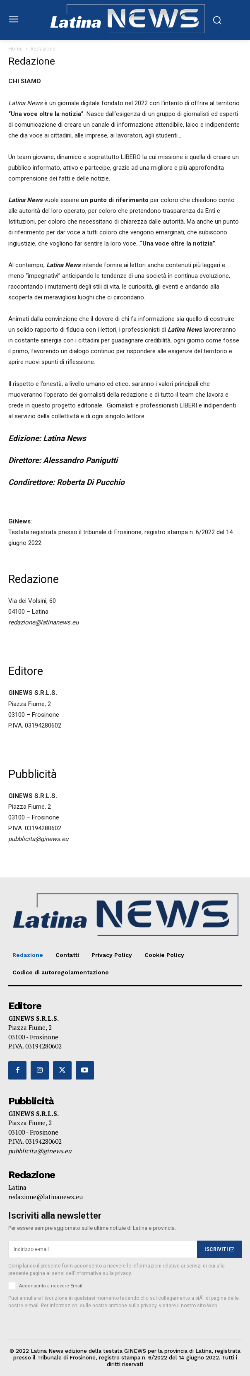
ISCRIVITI (219, 1249)
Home (15, 48)
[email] (102, 1249)
